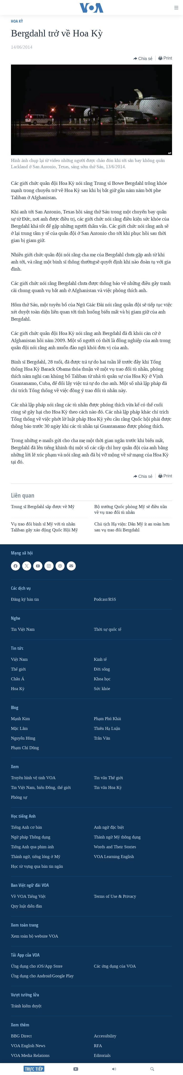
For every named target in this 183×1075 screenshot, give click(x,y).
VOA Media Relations (30, 1055)
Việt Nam (19, 659)
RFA (98, 1046)
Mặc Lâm (19, 728)
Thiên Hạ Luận (107, 728)
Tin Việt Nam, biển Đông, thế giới (41, 787)
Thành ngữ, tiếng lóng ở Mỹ (35, 856)
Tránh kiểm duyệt (26, 1006)
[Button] (143, 59)
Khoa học (102, 679)
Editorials (102, 1055)
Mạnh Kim (20, 719)
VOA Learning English (114, 856)
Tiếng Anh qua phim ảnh (32, 847)
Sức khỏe (102, 688)
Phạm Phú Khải (107, 719)
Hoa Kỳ (17, 21)
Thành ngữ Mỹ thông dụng (117, 837)
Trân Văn (102, 738)
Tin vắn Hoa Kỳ (108, 787)
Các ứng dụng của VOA (115, 966)
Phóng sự (19, 797)
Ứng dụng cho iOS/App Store (36, 966)
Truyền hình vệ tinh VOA (33, 778)
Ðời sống (102, 669)
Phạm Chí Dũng (25, 748)
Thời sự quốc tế (107, 629)
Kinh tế (100, 659)
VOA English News (28, 1046)
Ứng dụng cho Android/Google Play (42, 976)
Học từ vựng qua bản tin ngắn (37, 866)
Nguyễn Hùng (23, 738)
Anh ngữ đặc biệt (109, 827)
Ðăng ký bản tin (25, 599)
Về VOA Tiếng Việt (28, 896)
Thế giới (18, 669)
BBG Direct (21, 1036)
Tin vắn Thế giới (108, 778)
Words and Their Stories (115, 847)
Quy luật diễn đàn (26, 906)
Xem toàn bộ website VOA (34, 936)
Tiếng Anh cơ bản (26, 827)
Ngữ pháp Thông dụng (30, 837)
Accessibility (105, 1036)
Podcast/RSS (105, 599)
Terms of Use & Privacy (115, 896)
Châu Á (17, 679)
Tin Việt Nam (23, 629)
